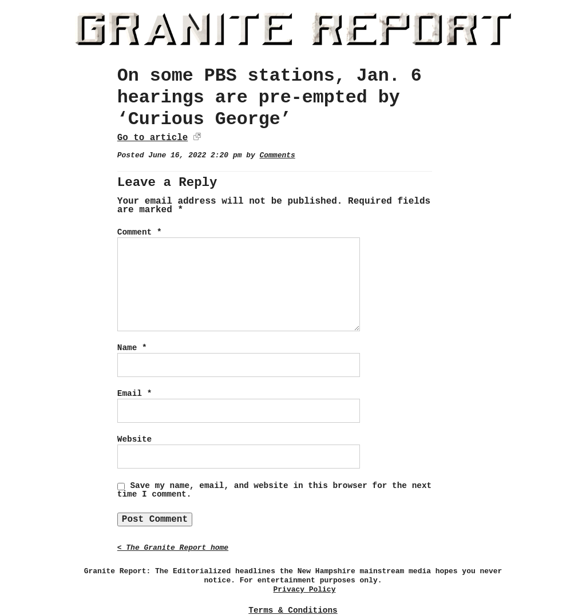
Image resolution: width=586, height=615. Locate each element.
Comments (277, 155)
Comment (139, 232)
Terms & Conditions (292, 610)
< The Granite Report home (172, 547)
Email (134, 393)
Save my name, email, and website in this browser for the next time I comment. (274, 490)
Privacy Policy (305, 589)
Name (132, 347)
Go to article (152, 138)
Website (134, 439)
